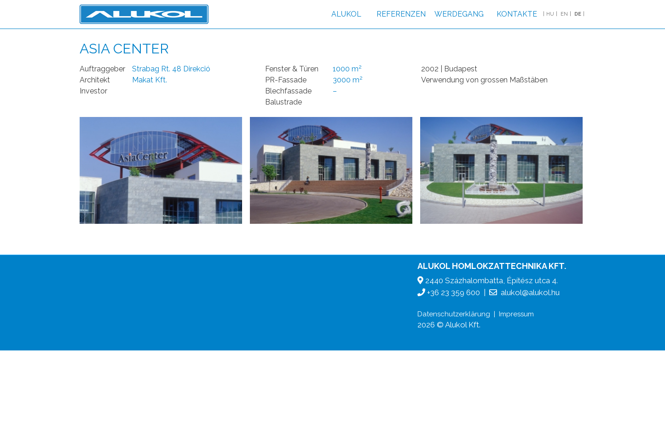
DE (577, 14)
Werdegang (459, 14)
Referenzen (401, 14)
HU (550, 14)
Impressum (516, 314)
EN (564, 14)
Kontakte (517, 14)
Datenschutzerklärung (453, 314)
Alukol (346, 14)
